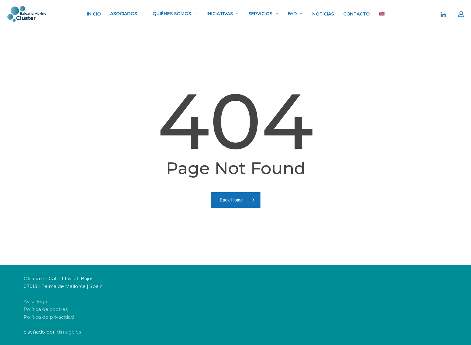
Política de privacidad (49, 317)
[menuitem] (381, 14)
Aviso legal (36, 301)
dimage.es (69, 332)
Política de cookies (46, 309)
